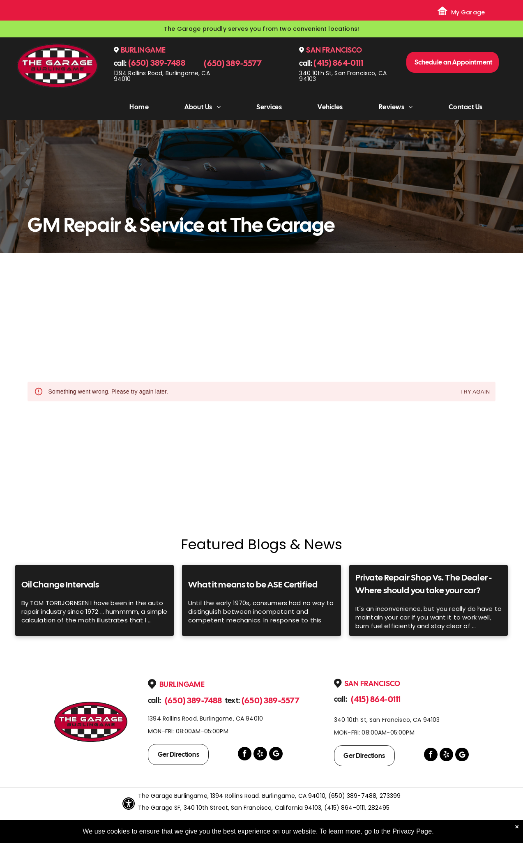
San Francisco (334, 50)
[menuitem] (139, 107)
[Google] (276, 754)
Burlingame (143, 50)
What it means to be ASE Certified (253, 584)
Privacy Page (412, 831)
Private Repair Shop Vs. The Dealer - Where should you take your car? (423, 584)
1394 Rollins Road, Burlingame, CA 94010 (162, 76)
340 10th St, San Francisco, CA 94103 (343, 76)
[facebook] (244, 754)
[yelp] (260, 754)
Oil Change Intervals (60, 584)
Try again (475, 392)
